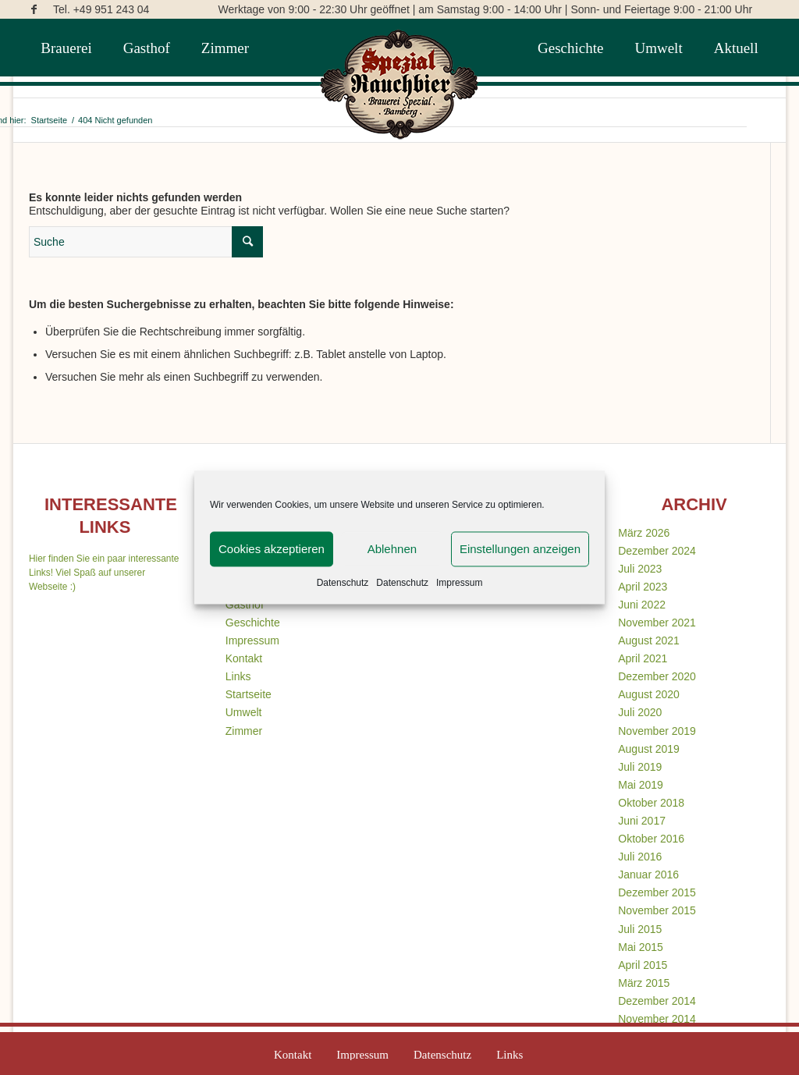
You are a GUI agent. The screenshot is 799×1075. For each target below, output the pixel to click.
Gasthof (244, 604)
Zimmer (243, 731)
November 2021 (657, 622)
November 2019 (657, 731)
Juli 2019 (640, 767)
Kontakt (243, 658)
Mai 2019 (640, 785)
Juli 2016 (640, 856)
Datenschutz (343, 582)
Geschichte (252, 622)
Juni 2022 (642, 604)
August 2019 (649, 749)
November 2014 (657, 1019)
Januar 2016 (648, 874)
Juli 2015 (640, 929)
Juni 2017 (642, 820)
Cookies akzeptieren (271, 548)
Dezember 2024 (657, 551)
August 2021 (649, 640)
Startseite (248, 694)
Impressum (459, 582)
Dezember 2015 (657, 892)
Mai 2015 (640, 947)
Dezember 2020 (657, 676)
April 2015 (642, 965)
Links (238, 676)
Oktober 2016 (651, 838)
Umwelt (243, 712)
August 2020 (649, 694)
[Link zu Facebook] (33, 9)
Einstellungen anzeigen (520, 548)
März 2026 (643, 533)
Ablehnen (392, 548)
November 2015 (657, 910)
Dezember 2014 (657, 1001)
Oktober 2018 (651, 802)
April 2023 (642, 586)
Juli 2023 (640, 568)
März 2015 (643, 983)
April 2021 (642, 658)
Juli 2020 (640, 712)
